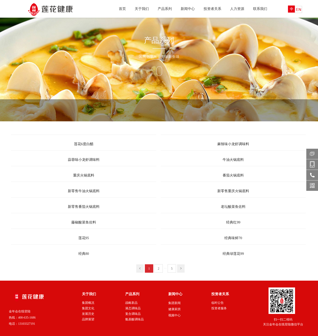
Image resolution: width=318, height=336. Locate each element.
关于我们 (142, 9)
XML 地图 (159, 331)
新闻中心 (188, 9)
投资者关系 (212, 9)
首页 (122, 9)
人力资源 (237, 9)
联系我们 (260, 9)
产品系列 (165, 9)
